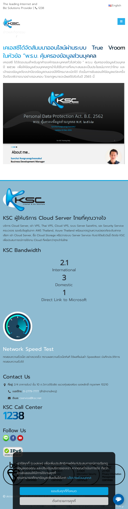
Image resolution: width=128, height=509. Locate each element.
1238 (13, 416)
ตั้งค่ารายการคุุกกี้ (64, 501)
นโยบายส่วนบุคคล (79, 477)
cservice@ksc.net (30, 398)
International (64, 270)
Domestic (64, 285)
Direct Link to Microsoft (64, 300)
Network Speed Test (28, 349)
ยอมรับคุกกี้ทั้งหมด (64, 491)
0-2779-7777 (31, 391)
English (114, 5)
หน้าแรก (8, 36)
